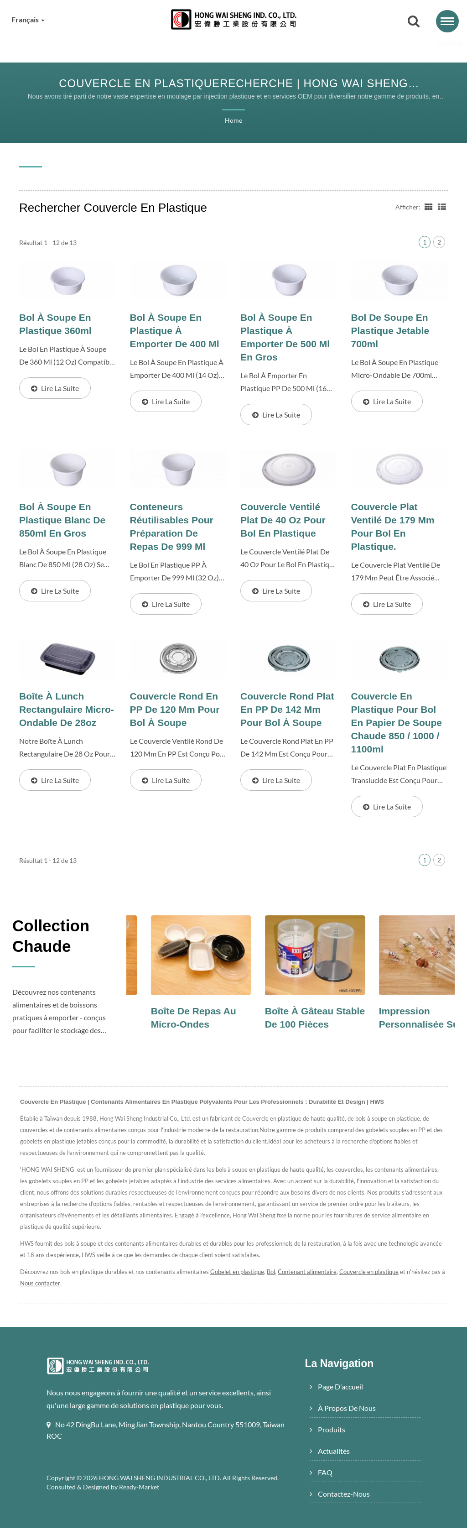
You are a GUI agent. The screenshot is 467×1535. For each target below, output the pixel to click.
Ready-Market (140, 1494)
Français (29, 19)
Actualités (283, 43)
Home (233, 121)
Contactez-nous (399, 43)
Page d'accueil (65, 43)
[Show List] (442, 206)
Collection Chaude (56, 944)
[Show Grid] (428, 206)
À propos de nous (146, 43)
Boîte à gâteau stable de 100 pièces (392, 1031)
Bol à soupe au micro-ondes (165, 1025)
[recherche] (414, 22)
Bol (275, 1278)
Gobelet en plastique (241, 1278)
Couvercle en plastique (375, 1278)
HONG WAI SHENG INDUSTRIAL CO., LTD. (161, 1484)
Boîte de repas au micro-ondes (287, 1025)
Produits (221, 43)
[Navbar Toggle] (447, 21)
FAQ (338, 43)
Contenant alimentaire (312, 1278)
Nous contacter (56, 1290)
